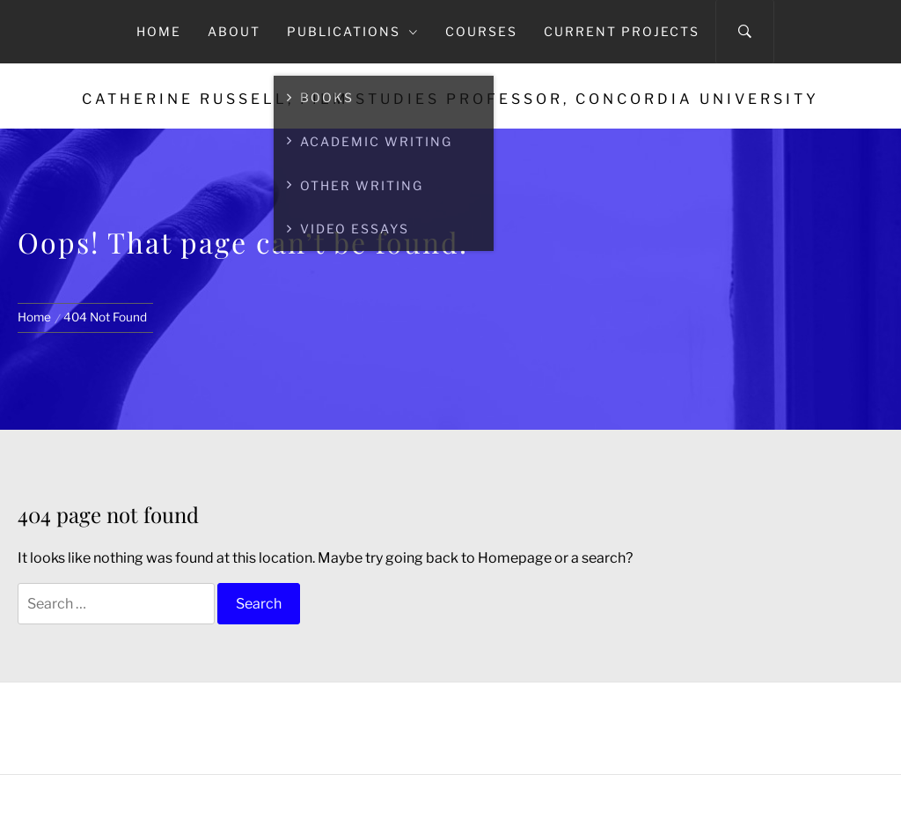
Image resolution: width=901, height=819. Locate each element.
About (234, 31)
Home (158, 31)
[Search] (744, 31)
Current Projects (622, 31)
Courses (481, 31)
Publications (353, 31)
